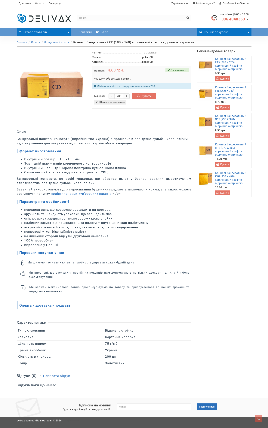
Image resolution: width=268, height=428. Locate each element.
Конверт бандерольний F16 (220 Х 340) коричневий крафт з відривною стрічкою (230, 92)
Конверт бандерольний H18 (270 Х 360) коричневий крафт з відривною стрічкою (230, 149)
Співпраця (55, 3)
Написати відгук (56, 376)
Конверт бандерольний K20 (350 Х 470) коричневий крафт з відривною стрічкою (230, 178)
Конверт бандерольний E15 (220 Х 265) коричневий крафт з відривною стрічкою (230, 64)
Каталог (44, 31)
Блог (102, 32)
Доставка (25, 3)
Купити (144, 96)
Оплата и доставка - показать (44, 305)
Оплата (39, 3)
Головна (22, 42)
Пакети (35, 42)
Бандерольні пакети (56, 42)
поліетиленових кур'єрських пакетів (81, 194)
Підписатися (207, 406)
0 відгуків (149, 52)
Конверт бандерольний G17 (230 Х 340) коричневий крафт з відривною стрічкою (230, 121)
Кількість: (100, 95)
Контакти (85, 32)
